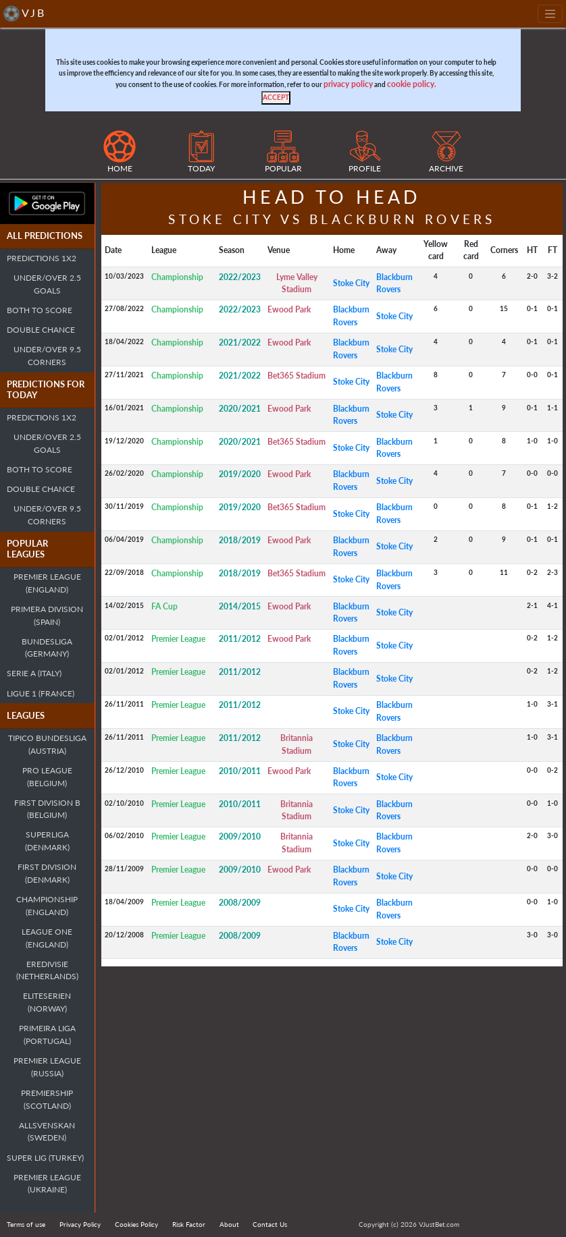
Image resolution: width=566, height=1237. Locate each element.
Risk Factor (188, 1224)
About (229, 1224)
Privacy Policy (80, 1224)
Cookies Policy (136, 1224)
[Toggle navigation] (550, 14)
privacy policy (348, 84)
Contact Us (270, 1224)
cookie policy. (411, 84)
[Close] (275, 98)
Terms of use (26, 1224)
